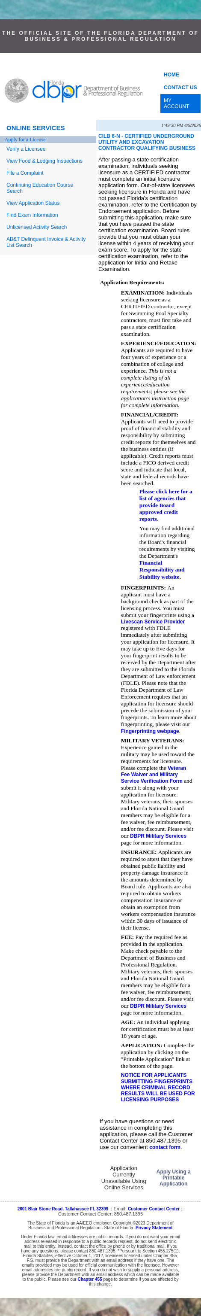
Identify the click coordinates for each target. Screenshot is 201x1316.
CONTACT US (180, 88)
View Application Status (33, 203)
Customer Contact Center (154, 1209)
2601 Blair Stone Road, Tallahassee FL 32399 (63, 1209)
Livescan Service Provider (153, 622)
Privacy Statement (154, 1227)
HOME (171, 75)
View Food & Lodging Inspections (44, 161)
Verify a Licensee (25, 149)
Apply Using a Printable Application (174, 1178)
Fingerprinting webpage (150, 731)
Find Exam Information (32, 215)
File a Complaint (25, 173)
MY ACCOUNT (176, 103)
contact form (164, 1147)
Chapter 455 (89, 1279)
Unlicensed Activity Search (36, 227)
